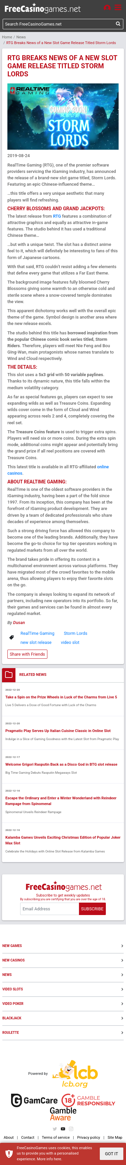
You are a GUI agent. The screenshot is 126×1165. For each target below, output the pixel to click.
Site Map (115, 1137)
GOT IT (111, 1153)
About (9, 1137)
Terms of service (56, 1137)
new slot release (35, 642)
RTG (57, 216)
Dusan (19, 622)
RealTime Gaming (37, 633)
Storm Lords (75, 633)
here (57, 1159)
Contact (27, 1137)
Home (7, 37)
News (21, 37)
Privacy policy (88, 1137)
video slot (70, 642)
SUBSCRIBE (92, 908)
